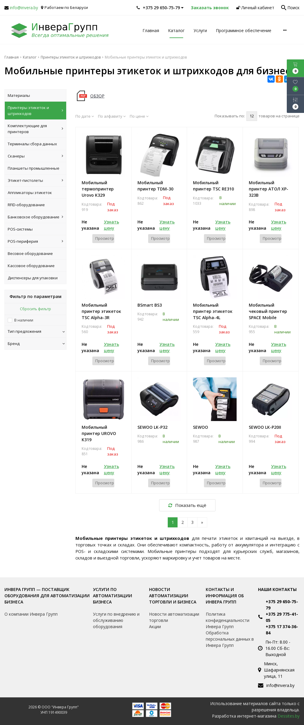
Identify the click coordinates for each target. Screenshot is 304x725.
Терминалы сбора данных (32, 143)
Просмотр (104, 238)
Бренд (36, 343)
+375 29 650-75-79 (282, 605)
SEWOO (200, 427)
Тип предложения (36, 331)
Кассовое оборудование (31, 265)
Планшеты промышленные (33, 168)
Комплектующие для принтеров (35, 128)
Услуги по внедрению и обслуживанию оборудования (116, 620)
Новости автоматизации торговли (174, 617)
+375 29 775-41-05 (282, 617)
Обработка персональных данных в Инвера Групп (230, 639)
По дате (84, 116)
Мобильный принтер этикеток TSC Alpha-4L (212, 311)
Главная (150, 30)
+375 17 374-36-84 (282, 630)
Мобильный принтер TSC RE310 (213, 186)
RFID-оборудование (26, 204)
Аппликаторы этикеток (30, 192)
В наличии (23, 320)
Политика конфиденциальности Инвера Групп (227, 620)
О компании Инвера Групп (31, 614)
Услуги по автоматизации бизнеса (112, 596)
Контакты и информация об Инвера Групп (225, 596)
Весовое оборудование (30, 253)
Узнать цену (111, 225)
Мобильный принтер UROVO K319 (99, 433)
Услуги (200, 30)
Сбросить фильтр (35, 308)
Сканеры (35, 156)
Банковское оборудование (35, 217)
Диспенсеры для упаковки (33, 277)
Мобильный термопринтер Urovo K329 (98, 189)
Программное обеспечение (243, 30)
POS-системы (20, 229)
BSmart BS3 (149, 305)
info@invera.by (24, 7)
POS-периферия (35, 241)
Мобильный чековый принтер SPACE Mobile (268, 311)
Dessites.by (289, 716)
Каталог (176, 30)
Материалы (19, 95)
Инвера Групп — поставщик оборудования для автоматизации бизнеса (47, 596)
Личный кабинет (255, 7)
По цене (139, 116)
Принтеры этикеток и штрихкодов (35, 110)
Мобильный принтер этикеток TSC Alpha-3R (101, 311)
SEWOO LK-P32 (152, 427)
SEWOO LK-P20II (265, 427)
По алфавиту (112, 116)
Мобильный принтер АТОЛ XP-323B (268, 189)
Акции (155, 626)
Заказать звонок (210, 7)
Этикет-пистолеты (35, 180)
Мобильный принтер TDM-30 (155, 186)
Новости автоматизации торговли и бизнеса (172, 596)
